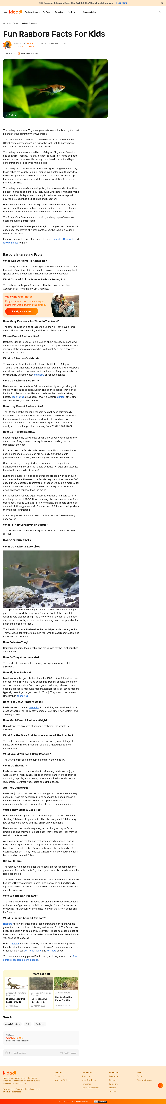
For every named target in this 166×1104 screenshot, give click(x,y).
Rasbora (7, 923)
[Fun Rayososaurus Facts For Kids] (16, 983)
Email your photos (21, 311)
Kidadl (4, 23)
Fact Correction (70, 1053)
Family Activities (31, 12)
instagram (113, 1084)
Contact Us (59, 1076)
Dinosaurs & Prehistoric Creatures (16, 994)
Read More (121, 3)
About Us (86, 1076)
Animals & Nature (62, 993)
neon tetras (18, 397)
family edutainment (90, 1088)
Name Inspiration (89, 12)
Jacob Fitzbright (27, 46)
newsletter (86, 1084)
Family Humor (73, 12)
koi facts (51, 950)
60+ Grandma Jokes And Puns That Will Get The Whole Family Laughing (76, 3)
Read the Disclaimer (17, 1053)
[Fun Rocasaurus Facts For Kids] (41, 983)
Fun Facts (46, 12)
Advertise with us (62, 1080)
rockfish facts (10, 242)
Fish (27, 1024)
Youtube (113, 1091)
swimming (34, 707)
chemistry (38, 374)
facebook (113, 1076)
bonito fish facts (32, 950)
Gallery (12, 115)
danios (60, 397)
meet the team (89, 1080)
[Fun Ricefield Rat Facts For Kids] (66, 983)
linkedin (112, 1088)
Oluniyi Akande (32, 43)
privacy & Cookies (144, 1080)
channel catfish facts (63, 239)
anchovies (22, 695)
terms (139, 1076)
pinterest (113, 1080)
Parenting (59, 12)
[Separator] (160, 1085)
